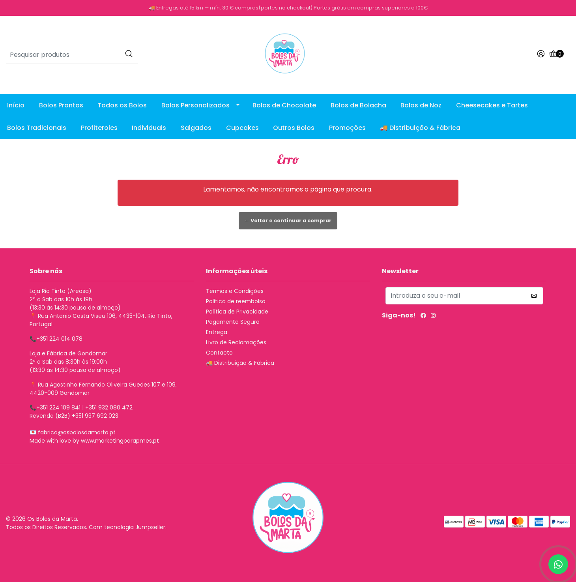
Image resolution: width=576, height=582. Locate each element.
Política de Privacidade (237, 311)
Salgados (196, 127)
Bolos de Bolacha (358, 105)
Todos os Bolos (122, 105)
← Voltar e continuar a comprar (288, 220)
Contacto (219, 353)
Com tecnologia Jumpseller (127, 527)
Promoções (347, 127)
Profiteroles (99, 127)
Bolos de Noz (420, 105)
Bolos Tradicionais (36, 127)
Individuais (149, 127)
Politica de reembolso (236, 301)
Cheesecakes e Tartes (492, 105)
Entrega (216, 332)
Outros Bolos (293, 127)
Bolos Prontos (61, 105)
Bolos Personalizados (195, 105)
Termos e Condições (235, 291)
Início (15, 105)
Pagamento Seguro (233, 322)
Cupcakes (242, 127)
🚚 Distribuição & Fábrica (420, 127)
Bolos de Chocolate (284, 105)
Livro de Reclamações (236, 342)
